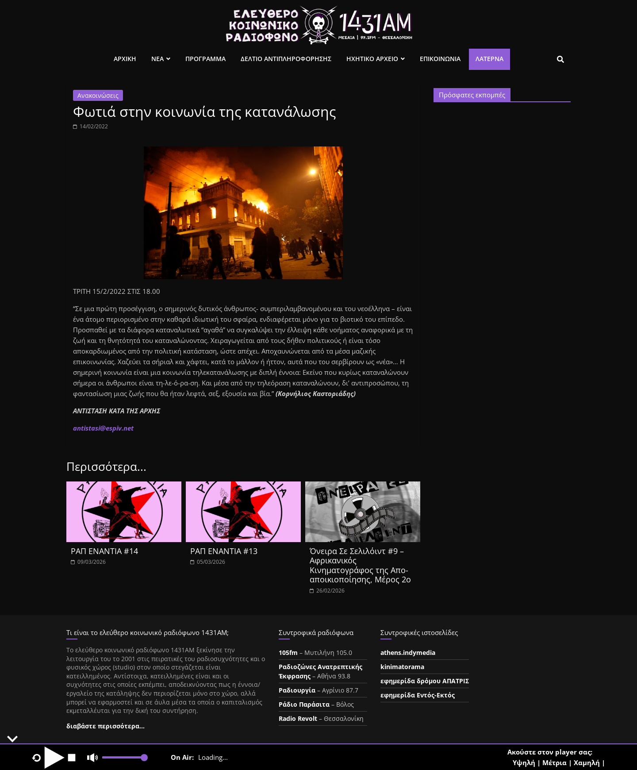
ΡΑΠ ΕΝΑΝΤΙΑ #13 (223, 551)
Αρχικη (125, 58)
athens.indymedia (407, 652)
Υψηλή (524, 762)
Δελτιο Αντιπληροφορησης (286, 58)
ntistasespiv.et (103, 428)
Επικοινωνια (440, 58)
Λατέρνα (489, 58)
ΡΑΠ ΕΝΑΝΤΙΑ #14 (104, 551)
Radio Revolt (298, 718)
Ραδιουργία (297, 690)
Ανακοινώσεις (98, 95)
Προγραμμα (205, 58)
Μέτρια (554, 762)
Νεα (157, 58)
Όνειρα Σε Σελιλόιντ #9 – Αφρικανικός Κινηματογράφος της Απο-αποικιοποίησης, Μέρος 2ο (360, 565)
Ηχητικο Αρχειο (372, 58)
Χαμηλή (587, 762)
